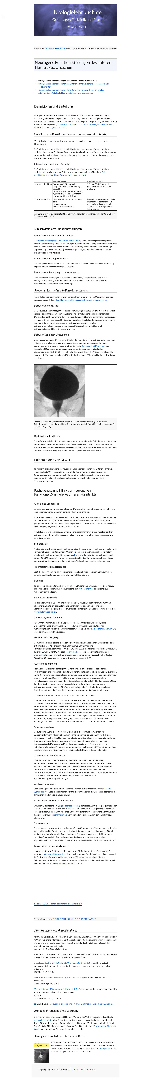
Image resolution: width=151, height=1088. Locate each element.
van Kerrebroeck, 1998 (86, 124)
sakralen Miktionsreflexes (55, 854)
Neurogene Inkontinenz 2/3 (69, 903)
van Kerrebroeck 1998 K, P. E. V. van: (55, 977)
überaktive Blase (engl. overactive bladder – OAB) (59, 240)
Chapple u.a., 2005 (66, 124)
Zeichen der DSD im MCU (93, 346)
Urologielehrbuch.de (43, 1020)
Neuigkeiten (105, 1048)
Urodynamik (39, 655)
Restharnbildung (59, 815)
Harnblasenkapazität (64, 863)
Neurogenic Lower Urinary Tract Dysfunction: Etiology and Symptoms (82, 1004)
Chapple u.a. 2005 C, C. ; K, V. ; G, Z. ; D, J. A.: (65, 963)
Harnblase (60, 48)
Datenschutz (77, 1069)
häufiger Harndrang (103, 629)
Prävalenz (78, 555)
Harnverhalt (71, 652)
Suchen (53, 903)
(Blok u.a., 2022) (59, 127)
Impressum (90, 1069)
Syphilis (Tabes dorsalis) (69, 806)
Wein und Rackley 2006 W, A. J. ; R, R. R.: (56, 989)
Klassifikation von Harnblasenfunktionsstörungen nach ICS (81, 300)
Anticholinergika (86, 589)
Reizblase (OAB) (41, 903)
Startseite (50, 48)
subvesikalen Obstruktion (45, 612)
